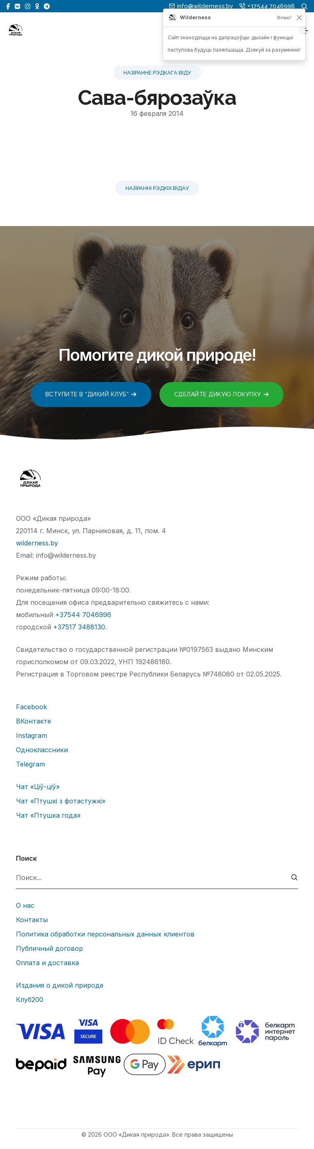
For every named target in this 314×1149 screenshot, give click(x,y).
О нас (25, 905)
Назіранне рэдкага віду (157, 73)
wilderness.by (37, 543)
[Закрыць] (299, 17)
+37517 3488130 (79, 627)
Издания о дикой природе (59, 985)
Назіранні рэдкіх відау (157, 188)
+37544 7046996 (83, 615)
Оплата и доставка (47, 963)
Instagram (31, 735)
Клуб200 (29, 999)
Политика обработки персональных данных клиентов (105, 934)
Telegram (30, 764)
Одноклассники (42, 750)
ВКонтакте (33, 721)
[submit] (294, 877)
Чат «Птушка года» (48, 815)
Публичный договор (49, 948)
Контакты (32, 920)
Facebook (31, 707)
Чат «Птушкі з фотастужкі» (60, 801)
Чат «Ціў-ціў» (38, 787)
